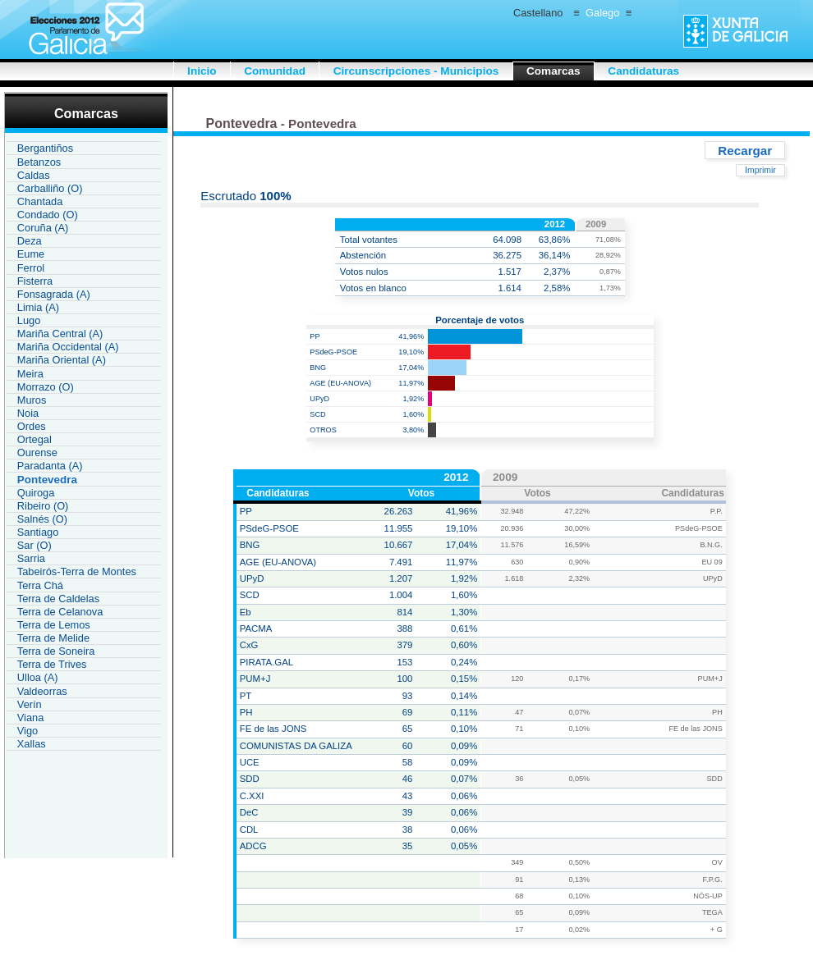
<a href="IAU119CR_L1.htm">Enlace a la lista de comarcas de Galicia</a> (84, 445)
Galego (602, 13)
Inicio (202, 71)
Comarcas (553, 71)
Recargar (745, 150)
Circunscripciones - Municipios (416, 71)
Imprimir (760, 170)
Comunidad (274, 71)
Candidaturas (643, 71)
